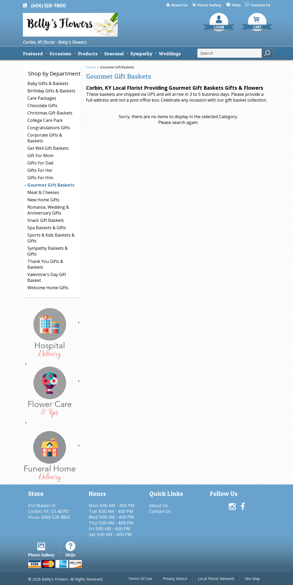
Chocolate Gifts (42, 105)
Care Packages (41, 98)
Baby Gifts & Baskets (47, 83)
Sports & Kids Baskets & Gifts (51, 238)
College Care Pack (45, 120)
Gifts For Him (40, 178)
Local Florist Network (216, 578)
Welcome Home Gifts (47, 288)
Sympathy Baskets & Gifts (47, 251)
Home (91, 67)
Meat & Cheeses (43, 192)
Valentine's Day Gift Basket (46, 277)
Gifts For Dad (40, 163)
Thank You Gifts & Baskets (45, 264)
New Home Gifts (43, 200)
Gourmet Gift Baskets (50, 185)
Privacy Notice (175, 578)
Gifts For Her (40, 170)
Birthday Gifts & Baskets (51, 91)
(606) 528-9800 (48, 5)
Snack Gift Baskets (45, 220)
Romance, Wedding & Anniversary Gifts (48, 210)
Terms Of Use (140, 578)
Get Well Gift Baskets (48, 148)
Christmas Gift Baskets (49, 113)
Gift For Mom (40, 155)
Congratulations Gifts (48, 128)
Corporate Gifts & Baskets (44, 138)
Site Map (252, 578)
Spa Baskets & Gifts (46, 228)
